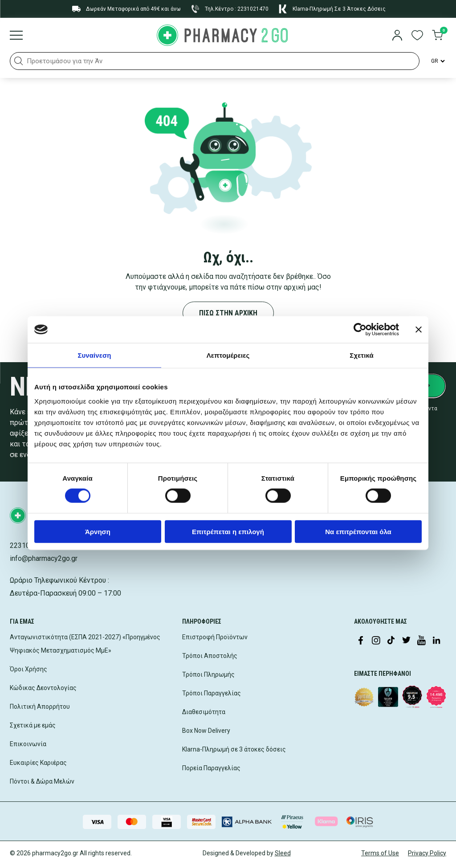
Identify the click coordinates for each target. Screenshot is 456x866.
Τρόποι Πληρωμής (208, 674)
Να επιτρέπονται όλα (358, 531)
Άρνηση (97, 531)
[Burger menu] (16, 36)
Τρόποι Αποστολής (209, 655)
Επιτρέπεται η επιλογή (228, 531)
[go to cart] (437, 36)
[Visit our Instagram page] (376, 641)
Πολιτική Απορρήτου (40, 706)
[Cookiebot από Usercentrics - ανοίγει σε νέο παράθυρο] (360, 329)
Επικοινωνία (28, 744)
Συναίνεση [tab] (94, 355)
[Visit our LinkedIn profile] (436, 641)
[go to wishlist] (417, 36)
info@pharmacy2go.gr (43, 558)
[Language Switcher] (437, 61)
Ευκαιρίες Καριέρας (38, 762)
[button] (18, 61)
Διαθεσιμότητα (203, 711)
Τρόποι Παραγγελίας (211, 693)
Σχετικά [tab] (361, 355)
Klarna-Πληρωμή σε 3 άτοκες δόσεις (234, 749)
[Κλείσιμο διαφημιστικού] (418, 330)
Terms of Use (380, 853)
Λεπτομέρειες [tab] (228, 355)
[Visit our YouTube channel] (421, 641)
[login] (397, 36)
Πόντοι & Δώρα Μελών (42, 781)
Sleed (283, 853)
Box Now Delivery (206, 730)
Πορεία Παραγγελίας (211, 768)
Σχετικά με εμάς (33, 725)
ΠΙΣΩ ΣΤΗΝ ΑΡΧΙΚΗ (228, 313)
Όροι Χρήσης (28, 669)
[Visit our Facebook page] (360, 641)
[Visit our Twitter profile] (406, 641)
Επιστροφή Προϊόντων (215, 637)
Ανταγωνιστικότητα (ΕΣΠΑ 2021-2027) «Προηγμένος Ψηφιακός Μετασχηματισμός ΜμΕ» (85, 643)
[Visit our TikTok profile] (391, 641)
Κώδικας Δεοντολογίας (43, 687)
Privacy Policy (427, 853)
